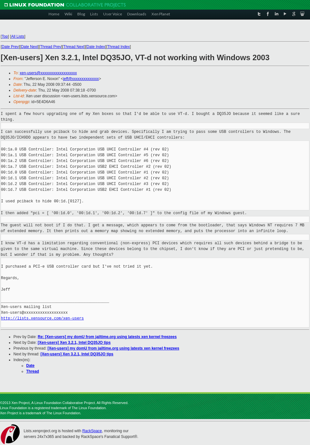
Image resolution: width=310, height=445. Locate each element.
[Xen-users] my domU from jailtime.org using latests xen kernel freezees (113, 348)
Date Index (96, 46)
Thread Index (118, 46)
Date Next (29, 46)
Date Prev (10, 46)
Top (5, 36)
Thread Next (73, 46)
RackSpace (92, 431)
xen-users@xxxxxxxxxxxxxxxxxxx (48, 73)
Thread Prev (50, 46)
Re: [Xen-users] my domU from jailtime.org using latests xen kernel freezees (107, 337)
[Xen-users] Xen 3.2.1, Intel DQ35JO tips (74, 342)
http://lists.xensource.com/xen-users (42, 318)
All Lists (17, 36)
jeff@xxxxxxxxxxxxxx (81, 79)
